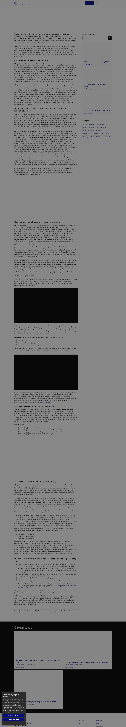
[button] (13, 723)
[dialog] (63, 363)
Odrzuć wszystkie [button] (14, 719)
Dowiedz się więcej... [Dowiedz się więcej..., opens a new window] (8, 712)
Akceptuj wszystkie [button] (13, 715)
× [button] (24, 693)
